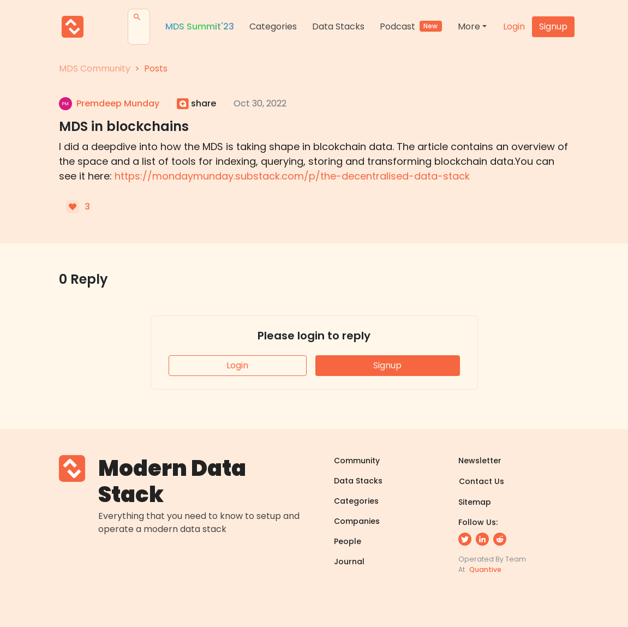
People (347, 541)
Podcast (411, 26)
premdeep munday (117, 103)
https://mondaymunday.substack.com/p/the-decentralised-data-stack (292, 176)
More (469, 26)
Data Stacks (338, 26)
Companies (357, 521)
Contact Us (481, 481)
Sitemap (474, 502)
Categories (273, 26)
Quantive (485, 569)
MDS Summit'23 (199, 26)
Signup (553, 26)
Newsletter (479, 460)
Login (514, 26)
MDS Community (94, 68)
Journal (349, 561)
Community (357, 460)
